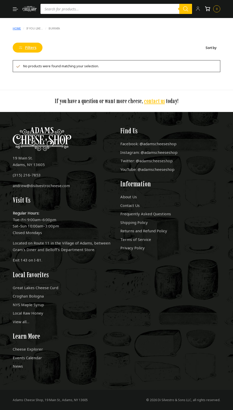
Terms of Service (135, 239)
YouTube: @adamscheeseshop (147, 169)
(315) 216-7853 (27, 174)
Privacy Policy (132, 247)
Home (17, 28)
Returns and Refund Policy (143, 230)
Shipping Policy (134, 222)
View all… (21, 321)
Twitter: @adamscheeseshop (146, 160)
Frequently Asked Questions (145, 213)
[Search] (185, 9)
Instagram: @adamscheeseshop (149, 152)
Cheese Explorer (28, 349)
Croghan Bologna (28, 296)
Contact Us (130, 205)
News (18, 366)
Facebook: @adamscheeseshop (148, 143)
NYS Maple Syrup (28, 304)
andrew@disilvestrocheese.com (41, 185)
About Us (128, 196)
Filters (27, 47)
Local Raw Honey (28, 313)
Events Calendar (27, 357)
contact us (154, 101)
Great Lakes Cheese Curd (35, 287)
